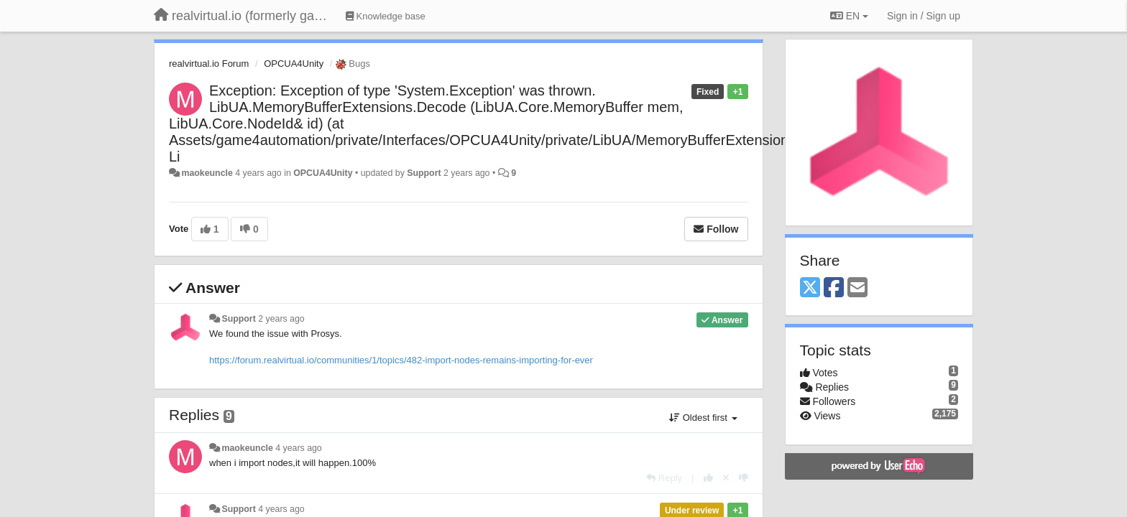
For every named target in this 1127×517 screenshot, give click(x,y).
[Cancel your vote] (726, 477)
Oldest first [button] (703, 417)
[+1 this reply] (708, 477)
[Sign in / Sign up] (923, 16)
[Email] (857, 288)
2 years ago (281, 319)
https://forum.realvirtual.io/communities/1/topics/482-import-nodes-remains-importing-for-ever (401, 360)
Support (424, 173)
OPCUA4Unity (293, 63)
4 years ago (298, 448)
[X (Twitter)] (810, 288)
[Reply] (664, 477)
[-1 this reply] (743, 477)
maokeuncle (206, 173)
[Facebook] (834, 288)
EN (849, 16)
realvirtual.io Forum (209, 63)
